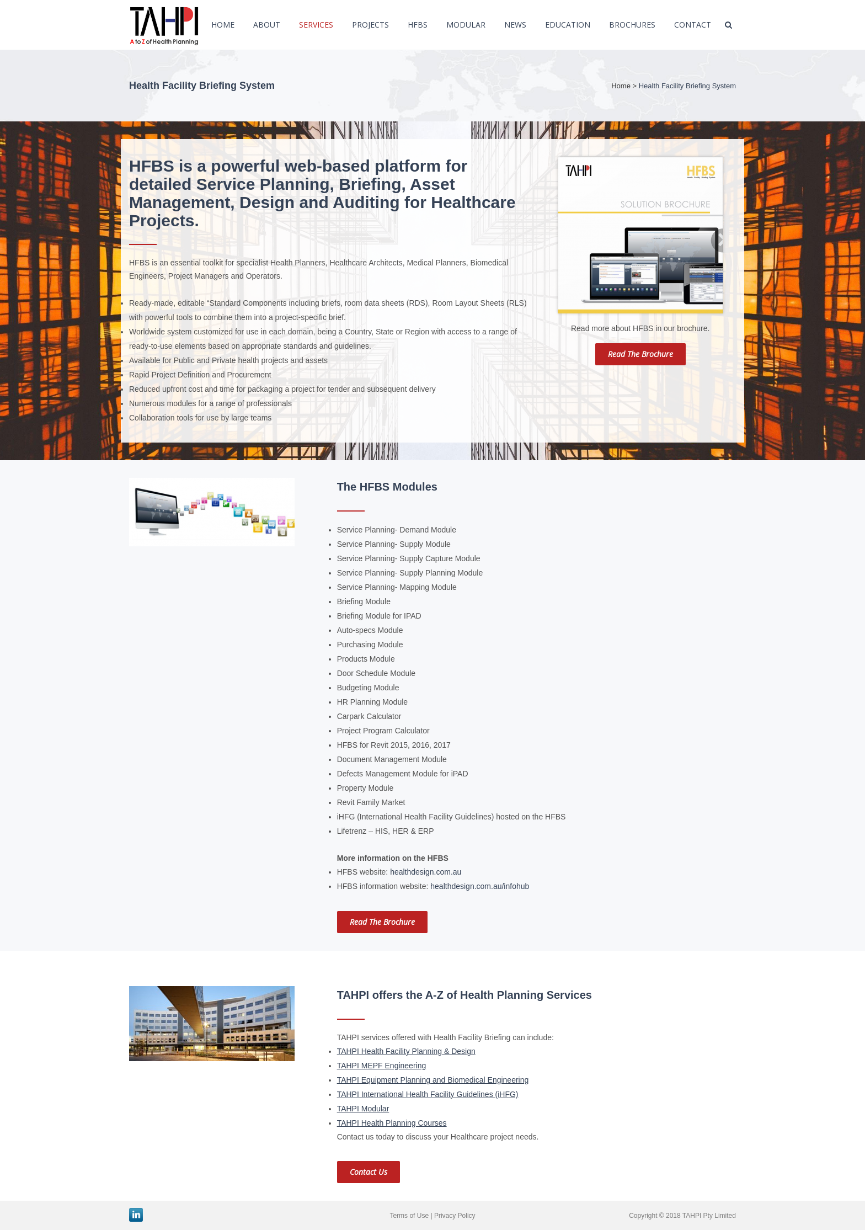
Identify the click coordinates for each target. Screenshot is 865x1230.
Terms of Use (409, 1216)
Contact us (368, 1172)
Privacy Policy (455, 1216)
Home (621, 86)
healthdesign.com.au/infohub (479, 886)
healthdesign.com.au (425, 871)
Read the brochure (640, 354)
